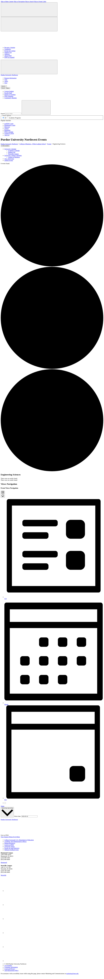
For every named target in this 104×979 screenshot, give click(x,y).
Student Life (8, 52)
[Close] (5, 88)
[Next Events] (5, 803)
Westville (3, 875)
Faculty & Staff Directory (11, 848)
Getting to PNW (9, 133)
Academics (7, 49)
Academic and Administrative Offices (15, 841)
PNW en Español (9, 57)
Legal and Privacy (9, 969)
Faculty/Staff (8, 93)
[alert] (52, 478)
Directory (7, 127)
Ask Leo (6, 135)
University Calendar (10, 149)
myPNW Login (8, 123)
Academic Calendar (14, 150)
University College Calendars (13, 155)
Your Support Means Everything (10, 837)
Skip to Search (29, 1)
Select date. (17, 816)
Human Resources (9, 843)
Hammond (4, 862)
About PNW (8, 56)
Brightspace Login (9, 125)
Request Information (10, 78)
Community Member (10, 98)
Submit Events (8, 160)
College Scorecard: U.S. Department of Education (19, 840)
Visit (5, 79)
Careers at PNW (9, 845)
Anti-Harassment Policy (11, 970)
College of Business (14, 157)
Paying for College (9, 51)
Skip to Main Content (7, 1)
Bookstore (7, 130)
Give (5, 83)
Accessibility (8, 965)
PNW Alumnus (8, 96)
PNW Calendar (8, 132)
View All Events (9, 159)
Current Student (9, 91)
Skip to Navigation (19, 1)
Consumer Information (11, 967)
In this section (5, 145)
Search (3, 113)
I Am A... (3, 86)
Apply (6, 81)
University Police (9, 846)
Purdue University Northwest (9, 75)
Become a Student (9, 47)
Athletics (7, 54)
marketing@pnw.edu (72, 973)
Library (6, 128)
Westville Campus (13, 154)
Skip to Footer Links (40, 1)
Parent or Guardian (10, 94)
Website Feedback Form (11, 850)
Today (2, 806)
